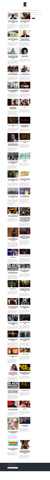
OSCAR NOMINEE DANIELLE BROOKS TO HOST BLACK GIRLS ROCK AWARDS (12, 243)
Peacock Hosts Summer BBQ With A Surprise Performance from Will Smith (12, 93)
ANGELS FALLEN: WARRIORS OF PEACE (25, 145)
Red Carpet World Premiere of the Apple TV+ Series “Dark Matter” (25, 344)
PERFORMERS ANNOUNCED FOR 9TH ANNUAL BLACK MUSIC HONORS (12, 344)
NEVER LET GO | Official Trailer (25, 259)
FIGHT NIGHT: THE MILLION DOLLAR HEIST (12, 128)
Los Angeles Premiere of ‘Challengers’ (24, 431)
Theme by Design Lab (41, 478)
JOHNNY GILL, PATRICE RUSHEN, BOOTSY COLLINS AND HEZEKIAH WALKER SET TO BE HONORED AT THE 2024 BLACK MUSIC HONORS (12, 396)
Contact (32, 11)
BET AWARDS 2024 (12, 261)
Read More (21, 29)
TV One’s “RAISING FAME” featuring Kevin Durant (25, 76)
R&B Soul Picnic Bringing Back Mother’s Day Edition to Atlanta (12, 455)
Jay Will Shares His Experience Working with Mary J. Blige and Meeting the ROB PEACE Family (12, 59)
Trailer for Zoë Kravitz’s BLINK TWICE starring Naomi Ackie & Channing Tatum (24, 377)
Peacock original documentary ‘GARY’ (25, 58)
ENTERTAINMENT (15, 11)
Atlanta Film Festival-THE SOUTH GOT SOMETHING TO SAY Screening (12, 328)
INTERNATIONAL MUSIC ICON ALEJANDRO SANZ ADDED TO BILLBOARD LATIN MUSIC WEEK (24, 41)
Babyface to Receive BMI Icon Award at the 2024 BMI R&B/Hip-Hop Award (24, 93)
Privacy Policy (36, 11)
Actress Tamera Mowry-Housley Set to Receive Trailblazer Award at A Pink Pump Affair (12, 378)
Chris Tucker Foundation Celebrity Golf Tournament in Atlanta (12, 41)
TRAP (25, 110)
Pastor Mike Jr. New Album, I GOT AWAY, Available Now (12, 415)
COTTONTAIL (25, 164)
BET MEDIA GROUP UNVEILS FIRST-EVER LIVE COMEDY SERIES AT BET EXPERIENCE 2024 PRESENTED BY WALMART (24, 458)
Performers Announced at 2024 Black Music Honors (12, 277)
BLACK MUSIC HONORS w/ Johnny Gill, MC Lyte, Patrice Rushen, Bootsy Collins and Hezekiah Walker (24, 241)
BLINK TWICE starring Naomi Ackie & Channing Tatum (12, 219)
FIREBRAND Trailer (12, 293)
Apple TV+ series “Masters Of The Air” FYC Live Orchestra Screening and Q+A (12, 311)
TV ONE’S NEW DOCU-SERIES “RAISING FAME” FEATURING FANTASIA (12, 111)
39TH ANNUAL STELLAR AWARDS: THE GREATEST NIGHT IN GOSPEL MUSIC (25, 182)
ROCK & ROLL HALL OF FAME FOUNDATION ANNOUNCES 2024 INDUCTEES (12, 166)
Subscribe (8, 475)
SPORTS (23, 11)
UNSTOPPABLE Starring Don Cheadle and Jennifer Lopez (12, 76)
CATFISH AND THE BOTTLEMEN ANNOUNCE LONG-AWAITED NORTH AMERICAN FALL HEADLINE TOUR (25, 294)
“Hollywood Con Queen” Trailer (12, 360)
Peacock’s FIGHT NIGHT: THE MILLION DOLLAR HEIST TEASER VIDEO (12, 200)
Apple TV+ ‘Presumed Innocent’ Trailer (25, 327)
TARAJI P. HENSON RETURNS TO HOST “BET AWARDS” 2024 (25, 200)
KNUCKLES (25, 414)
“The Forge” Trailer (24, 358)
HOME (11, 11)
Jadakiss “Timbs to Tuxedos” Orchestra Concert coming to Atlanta (12, 24)
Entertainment (12, 39)
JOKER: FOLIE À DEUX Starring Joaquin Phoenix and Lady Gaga (24, 23)
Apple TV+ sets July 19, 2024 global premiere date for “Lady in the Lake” (24, 275)
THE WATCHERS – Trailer (25, 395)
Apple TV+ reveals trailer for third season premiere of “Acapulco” (12, 437)
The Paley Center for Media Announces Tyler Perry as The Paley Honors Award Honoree (12, 148)
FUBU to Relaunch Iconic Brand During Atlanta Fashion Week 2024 (24, 129)
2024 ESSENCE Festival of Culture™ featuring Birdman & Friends (24, 311)
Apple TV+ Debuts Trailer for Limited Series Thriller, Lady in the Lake (12, 183)
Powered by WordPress (36, 478)
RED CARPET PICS (19, 11)
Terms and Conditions (28, 11)
